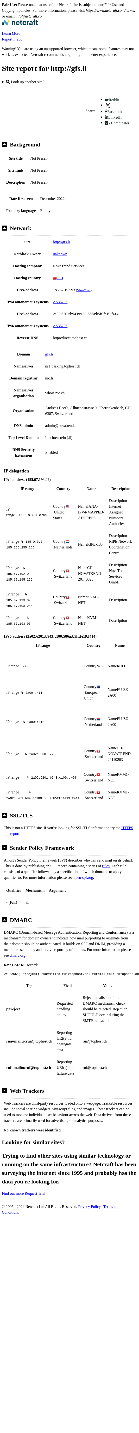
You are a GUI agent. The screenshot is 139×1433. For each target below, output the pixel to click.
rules (106, 866)
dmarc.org (17, 955)
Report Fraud (12, 39)
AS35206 (60, 302)
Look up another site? (25, 82)
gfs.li (49, 354)
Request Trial (35, 1193)
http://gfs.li (61, 242)
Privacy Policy (89, 1207)
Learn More (11, 33)
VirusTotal (83, 290)
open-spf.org (83, 877)
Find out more (13, 1193)
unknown (60, 254)
